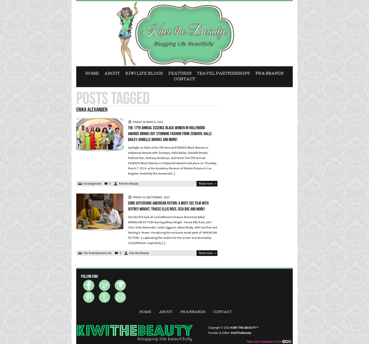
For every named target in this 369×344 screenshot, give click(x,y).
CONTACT (184, 79)
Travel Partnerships (223, 74)
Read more (206, 183)
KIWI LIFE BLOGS (144, 74)
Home (92, 74)
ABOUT (112, 74)
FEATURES (180, 74)
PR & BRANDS (269, 74)
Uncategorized (92, 183)
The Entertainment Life (97, 253)
